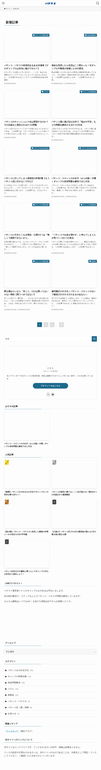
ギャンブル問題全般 (19, 676)
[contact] (52, 394)
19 (61, 325)
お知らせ (13, 713)
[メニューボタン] (3, 3)
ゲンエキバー (12, 731)
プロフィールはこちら (50, 386)
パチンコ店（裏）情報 (20, 707)
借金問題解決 (16, 682)
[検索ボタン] (97, 3)
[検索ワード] (50, 339)
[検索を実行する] (94, 339)
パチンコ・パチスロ (19, 701)
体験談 (13, 695)
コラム (13, 689)
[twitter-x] (48, 394)
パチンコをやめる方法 (20, 670)
